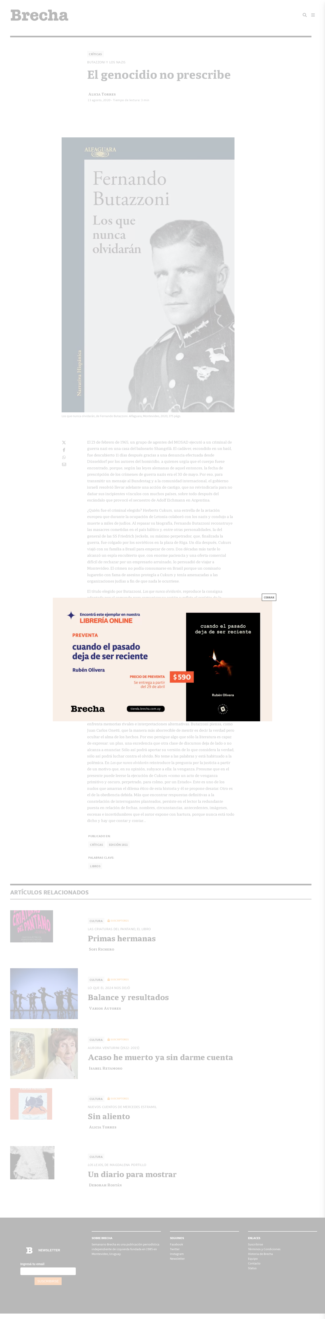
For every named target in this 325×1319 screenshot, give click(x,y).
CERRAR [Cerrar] (269, 597)
